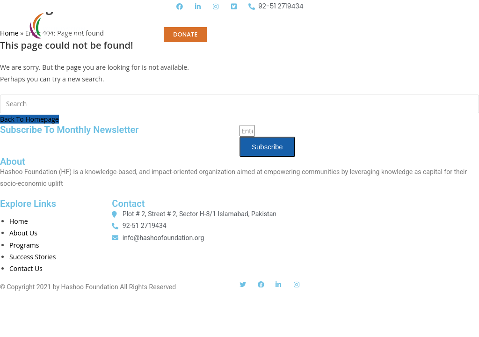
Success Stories (32, 256)
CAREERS (356, 19)
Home (163, 19)
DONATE (185, 34)
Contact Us (26, 268)
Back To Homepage (29, 119)
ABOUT (126, 19)
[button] (460, 21)
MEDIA (315, 19)
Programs (24, 245)
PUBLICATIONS (265, 19)
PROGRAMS (208, 19)
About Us (23, 232)
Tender (399, 19)
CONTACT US (135, 34)
